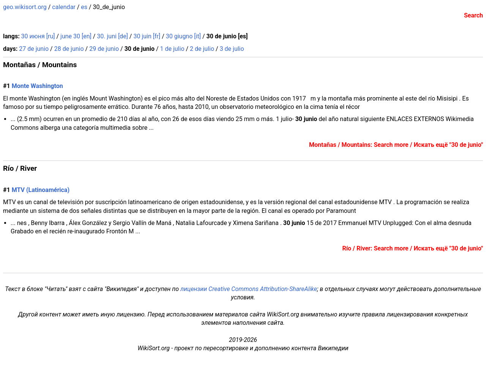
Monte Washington (37, 86)
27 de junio (34, 48)
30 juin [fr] (146, 36)
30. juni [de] (112, 36)
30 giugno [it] (183, 36)
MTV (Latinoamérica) (40, 190)
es (84, 7)
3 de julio (232, 48)
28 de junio (69, 48)
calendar (63, 7)
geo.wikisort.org (25, 7)
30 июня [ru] (38, 36)
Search (473, 15)
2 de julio (202, 48)
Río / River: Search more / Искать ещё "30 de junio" (412, 248)
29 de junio (104, 48)
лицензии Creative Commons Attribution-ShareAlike (248, 289)
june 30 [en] (76, 36)
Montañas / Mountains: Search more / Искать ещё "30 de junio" (396, 144)
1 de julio (172, 48)
